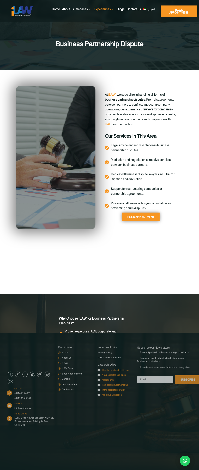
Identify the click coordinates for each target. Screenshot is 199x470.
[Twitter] (17, 323)
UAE (103, 124)
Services (83, 9)
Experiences (104, 9)
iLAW (107, 94)
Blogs (120, 9)
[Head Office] (9, 368)
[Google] (25, 323)
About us (68, 9)
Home (56, 9)
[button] (185, 461)
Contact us (133, 9)
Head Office (20, 362)
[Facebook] (10, 323)
